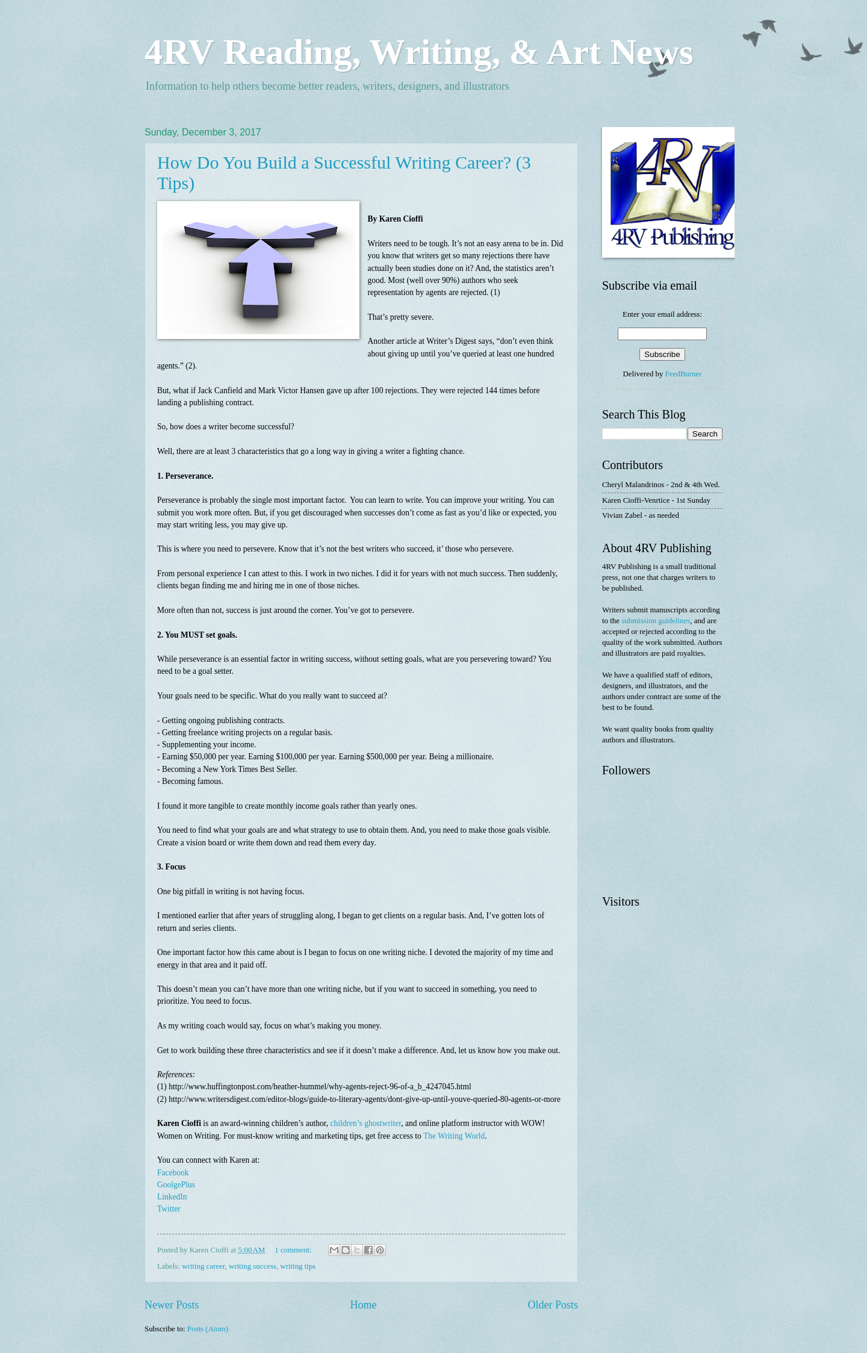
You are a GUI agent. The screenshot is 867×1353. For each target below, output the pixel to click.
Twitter (169, 1208)
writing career (203, 1266)
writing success (252, 1266)
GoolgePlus (177, 1184)
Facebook (173, 1172)
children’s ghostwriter (366, 1123)
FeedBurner (683, 374)
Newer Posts (171, 1305)
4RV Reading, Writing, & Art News (418, 52)
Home (363, 1305)
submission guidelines (655, 621)
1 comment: (294, 1250)
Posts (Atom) (207, 1329)
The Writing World (454, 1135)
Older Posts (552, 1305)
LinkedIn (172, 1196)
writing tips (297, 1266)
